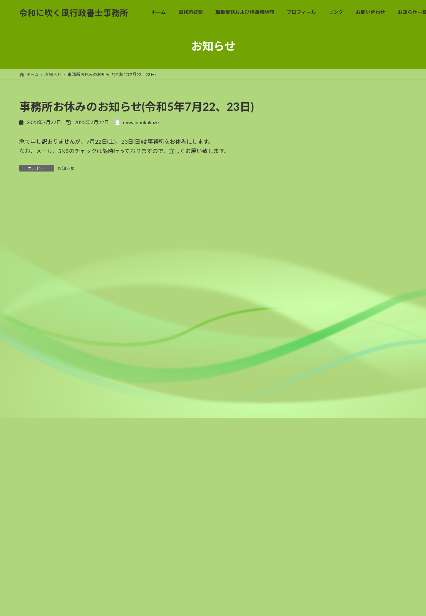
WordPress (151, 603)
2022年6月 (316, 290)
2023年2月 (316, 191)
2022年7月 (316, 276)
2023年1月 (316, 205)
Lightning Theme (186, 603)
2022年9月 (316, 247)
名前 (28, 324)
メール (31, 361)
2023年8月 (316, 148)
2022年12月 (317, 219)
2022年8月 (316, 262)
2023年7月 (316, 163)
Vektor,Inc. (276, 603)
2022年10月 (317, 233)
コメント (34, 230)
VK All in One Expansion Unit (233, 603)
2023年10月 (317, 120)
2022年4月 (316, 318)
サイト (27, 397)
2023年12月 (317, 106)
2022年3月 (316, 332)
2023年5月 (316, 177)
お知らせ (66, 168)
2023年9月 (316, 134)
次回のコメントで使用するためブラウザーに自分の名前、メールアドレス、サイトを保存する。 (148, 434)
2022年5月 (316, 304)
